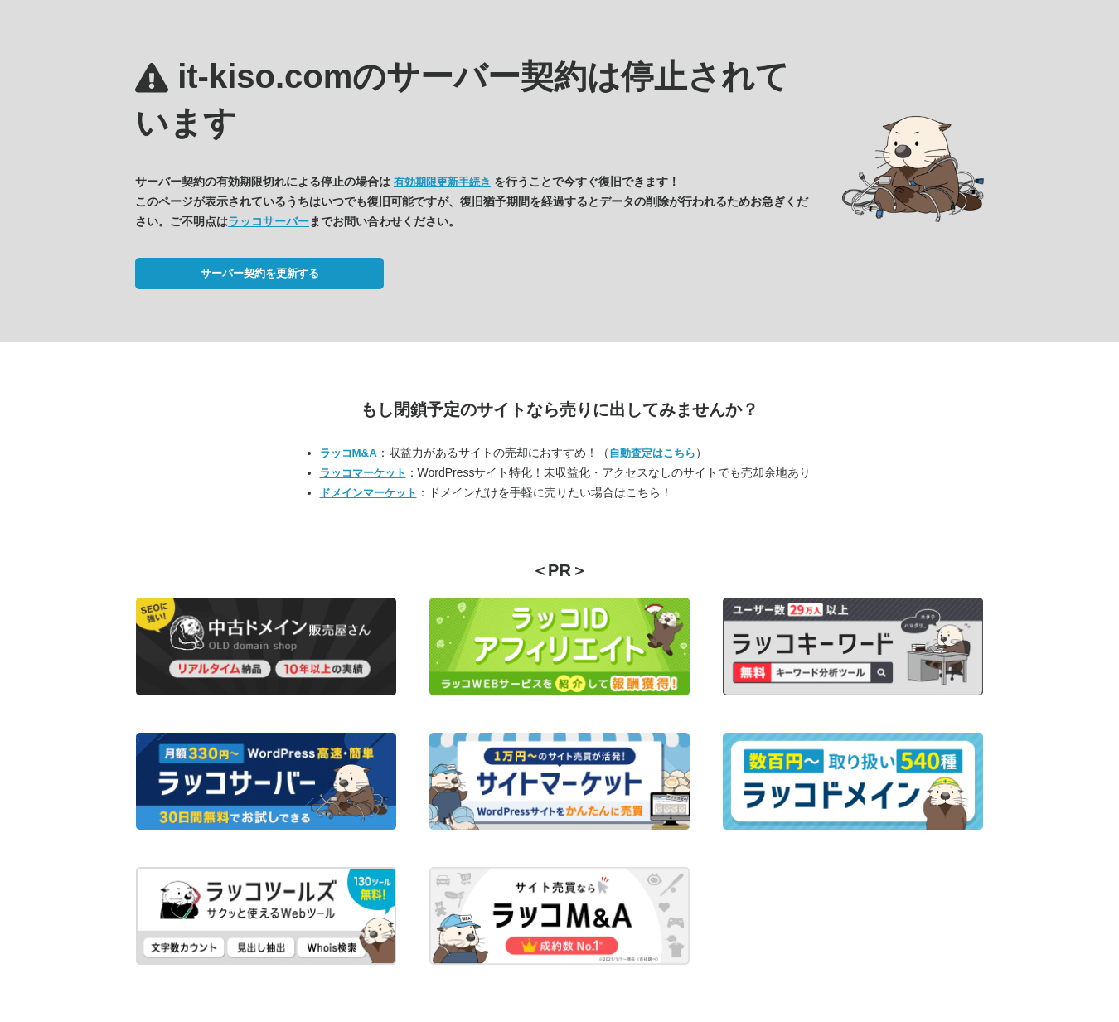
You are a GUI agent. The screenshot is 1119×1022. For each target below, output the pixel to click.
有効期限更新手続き (442, 182)
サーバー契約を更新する (260, 273)
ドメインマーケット (368, 493)
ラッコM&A (348, 453)
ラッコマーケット (363, 473)
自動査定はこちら (652, 453)
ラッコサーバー (268, 221)
